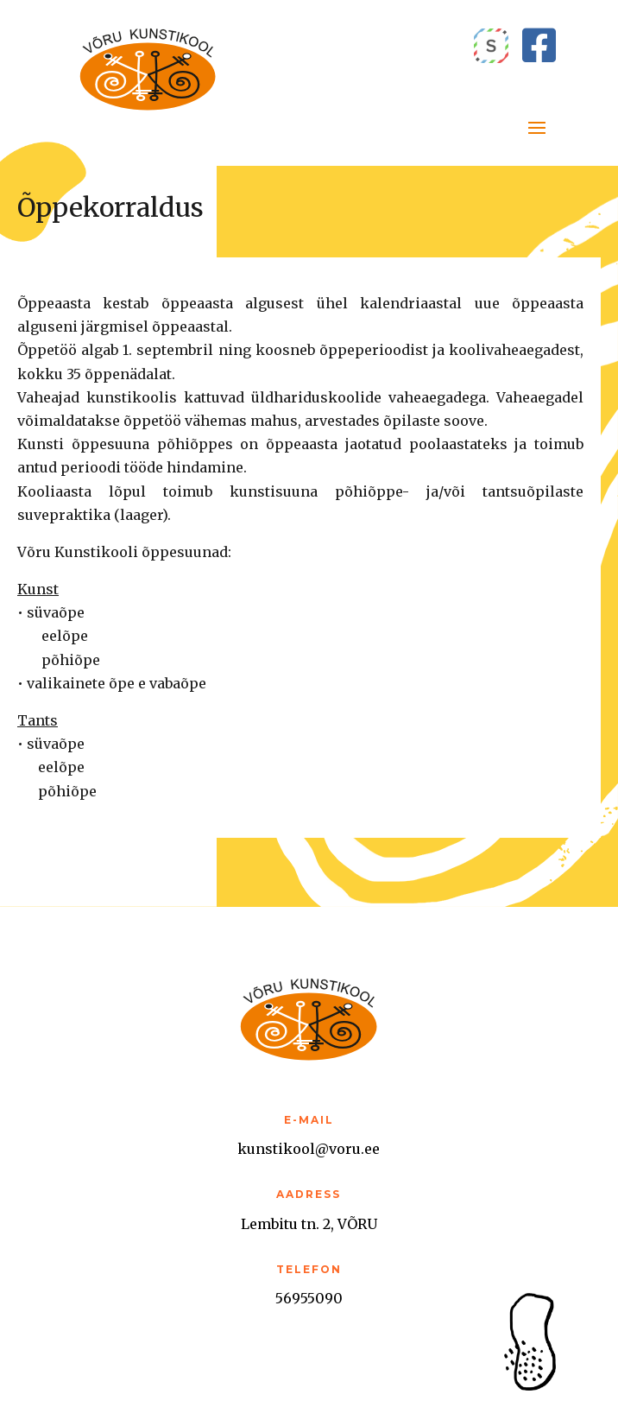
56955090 (309, 1298)
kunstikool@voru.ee (308, 1148)
